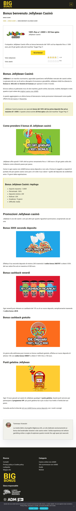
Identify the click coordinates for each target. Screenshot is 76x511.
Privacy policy (44, 508)
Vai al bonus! (38, 53)
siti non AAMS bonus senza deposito (35, 408)
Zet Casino (14, 99)
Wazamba (23, 99)
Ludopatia (6, 467)
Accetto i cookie (33, 508)
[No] (74, 506)
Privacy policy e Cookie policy (13, 464)
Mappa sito (7, 470)
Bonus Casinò (7, 17)
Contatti (6, 462)
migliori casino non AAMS (29, 91)
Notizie (41, 470)
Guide (41, 467)
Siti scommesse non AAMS (48, 464)
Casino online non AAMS (47, 462)
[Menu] (71, 4)
